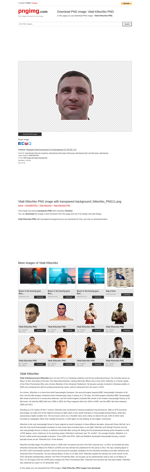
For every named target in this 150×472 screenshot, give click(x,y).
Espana (34, 3)
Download (40, 297)
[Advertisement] (75, 44)
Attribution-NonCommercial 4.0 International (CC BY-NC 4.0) (51, 150)
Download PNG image (30, 134)
